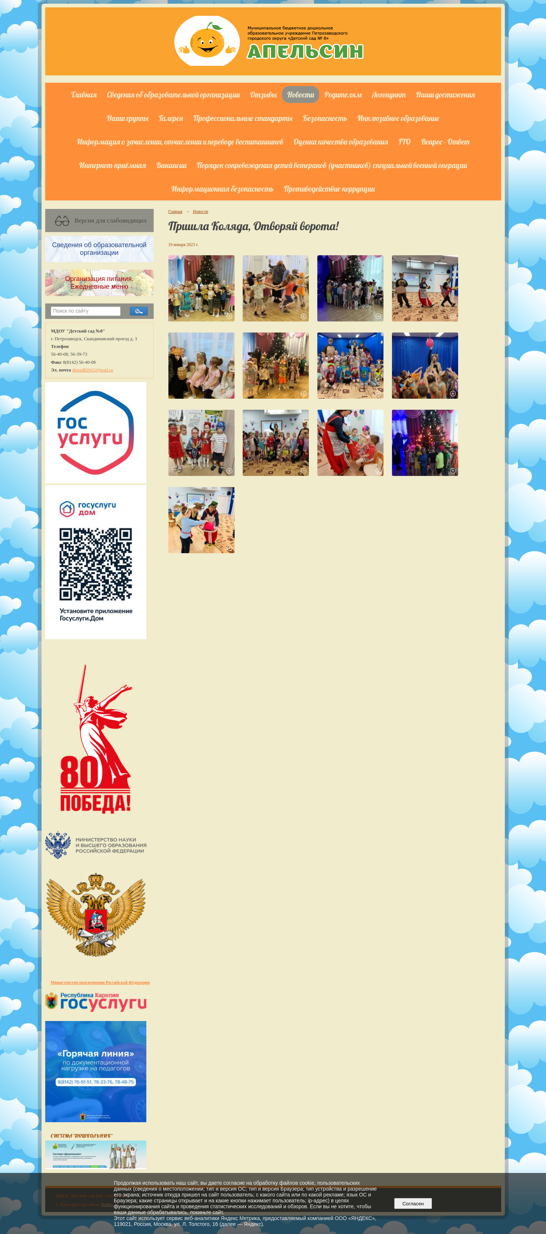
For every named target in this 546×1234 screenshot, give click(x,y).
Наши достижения (445, 94)
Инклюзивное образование (398, 118)
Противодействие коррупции (329, 188)
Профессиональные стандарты (243, 118)
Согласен (413, 1203)
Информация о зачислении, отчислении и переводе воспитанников (180, 141)
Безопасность (325, 118)
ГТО (405, 141)
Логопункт (389, 94)
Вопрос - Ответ (445, 141)
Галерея (171, 118)
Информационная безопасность (222, 188)
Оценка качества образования (340, 141)
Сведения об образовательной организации (173, 94)
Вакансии (171, 165)
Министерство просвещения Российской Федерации (100, 982)
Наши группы (128, 118)
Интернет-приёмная (112, 165)
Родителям (343, 94)
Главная (84, 94)
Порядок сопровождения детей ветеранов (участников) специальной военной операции (332, 165)
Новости (300, 94)
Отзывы (263, 94)
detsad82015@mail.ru (92, 370)
